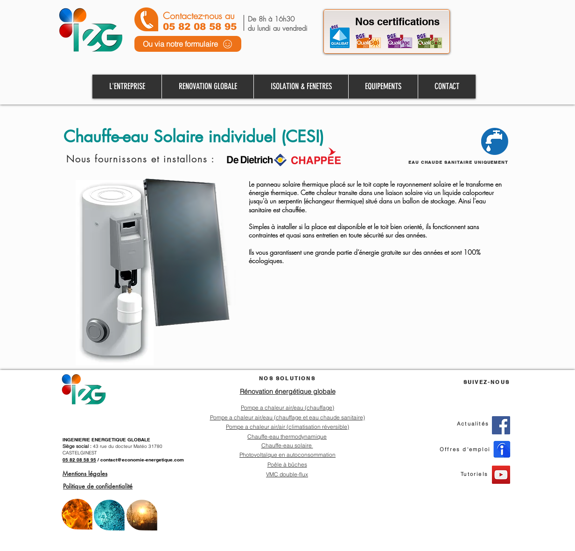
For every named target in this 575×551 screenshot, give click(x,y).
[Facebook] (501, 425)
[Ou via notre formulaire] (187, 44)
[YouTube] (501, 475)
